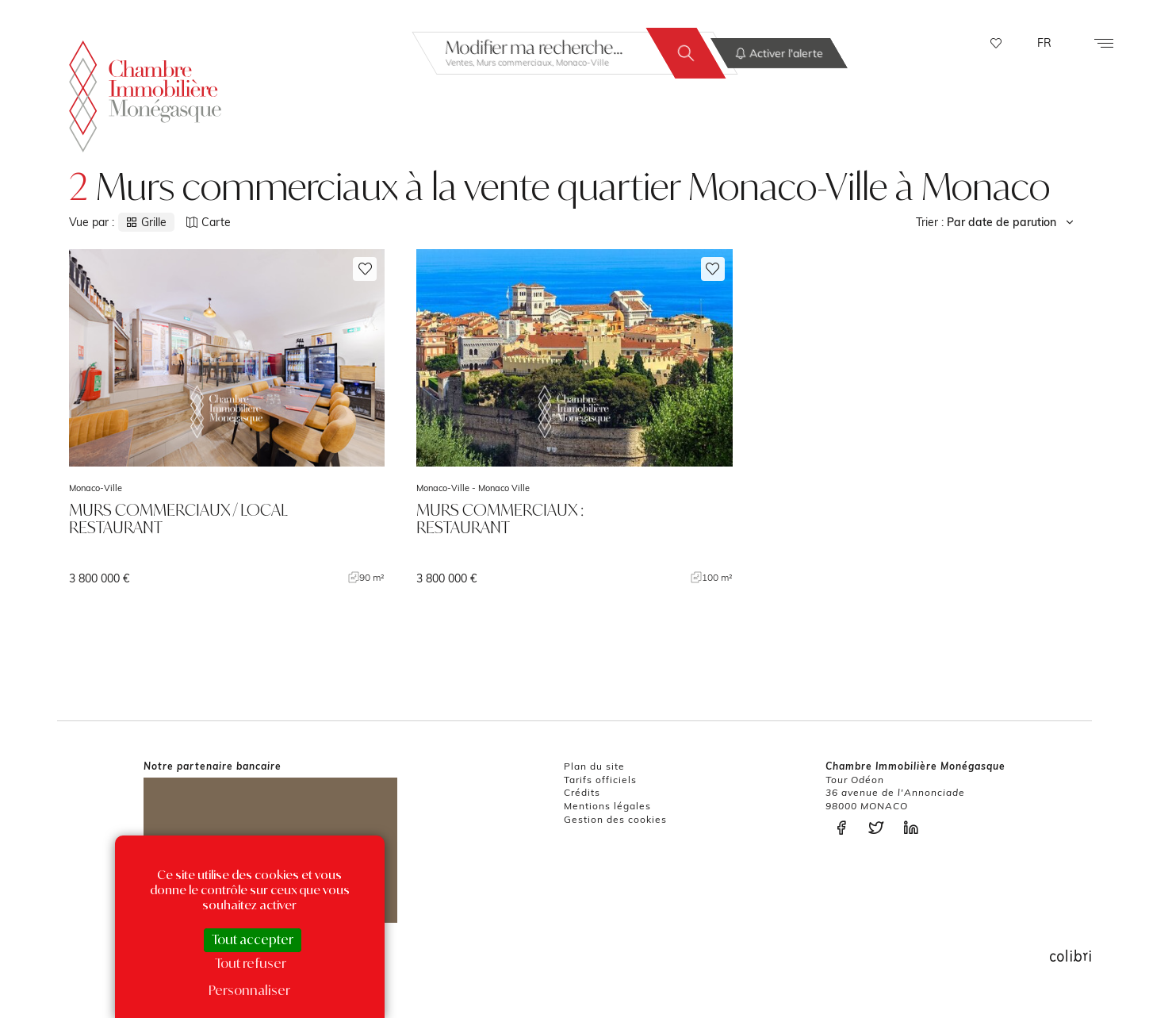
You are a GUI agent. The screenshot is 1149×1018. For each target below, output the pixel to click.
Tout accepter (252, 939)
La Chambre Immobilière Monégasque (145, 96)
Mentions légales (607, 806)
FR (1044, 43)
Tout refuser (250, 963)
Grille (146, 222)
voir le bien (227, 417)
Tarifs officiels (600, 780)
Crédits (582, 792)
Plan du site (594, 766)
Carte (208, 222)
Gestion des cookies (615, 819)
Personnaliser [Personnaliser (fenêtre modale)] (249, 990)
